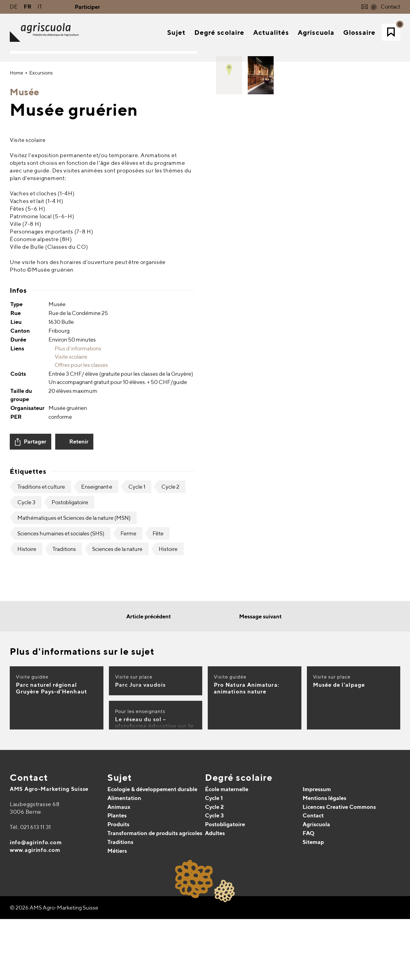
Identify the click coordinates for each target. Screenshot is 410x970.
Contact (390, 6)
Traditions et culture (41, 727)
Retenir (78, 682)
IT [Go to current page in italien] (40, 6)
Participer (87, 7)
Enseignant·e (96, 727)
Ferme (128, 774)
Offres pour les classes (78, 606)
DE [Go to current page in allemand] (14, 6)
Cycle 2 (170, 727)
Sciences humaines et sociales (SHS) (60, 774)
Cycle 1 (136, 727)
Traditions (64, 790)
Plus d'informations (75, 589)
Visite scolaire (68, 597)
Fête (158, 774)
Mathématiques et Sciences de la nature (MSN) (74, 758)
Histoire (26, 790)
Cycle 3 (26, 743)
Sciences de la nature (117, 790)
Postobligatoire (70, 743)
